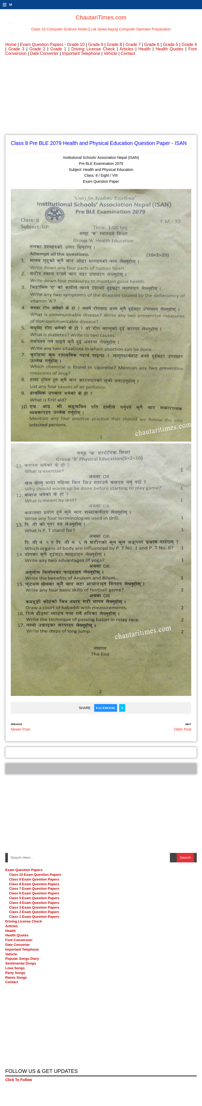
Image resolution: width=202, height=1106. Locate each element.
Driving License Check (93, 49)
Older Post (182, 729)
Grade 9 (95, 44)
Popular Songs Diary (22, 959)
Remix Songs (16, 977)
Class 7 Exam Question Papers (34, 888)
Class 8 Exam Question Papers (34, 884)
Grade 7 (133, 44)
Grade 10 (76, 44)
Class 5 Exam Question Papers (34, 898)
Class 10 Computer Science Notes (59, 29)
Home (11, 44)
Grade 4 (189, 44)
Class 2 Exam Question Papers (34, 912)
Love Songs (15, 968)
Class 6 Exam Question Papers (34, 893)
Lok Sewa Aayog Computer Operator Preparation (130, 29)
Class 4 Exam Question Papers (34, 903)
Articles (126, 49)
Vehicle (110, 53)
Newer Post (20, 729)
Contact (128, 53)
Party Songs (15, 973)
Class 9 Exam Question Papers (34, 879)
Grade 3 (16, 49)
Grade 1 (58, 49)
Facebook (105, 708)
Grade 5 (170, 44)
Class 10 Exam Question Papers (35, 875)
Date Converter (44, 53)
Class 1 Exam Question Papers (34, 917)
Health (144, 49)
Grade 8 (114, 44)
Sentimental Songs (20, 963)
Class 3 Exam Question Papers (34, 907)
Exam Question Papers (41, 44)
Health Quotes (169, 49)
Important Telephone (81, 53)
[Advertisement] (101, 98)
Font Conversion (18, 940)
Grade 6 (151, 44)
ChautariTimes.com (100, 17)
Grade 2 (37, 49)
